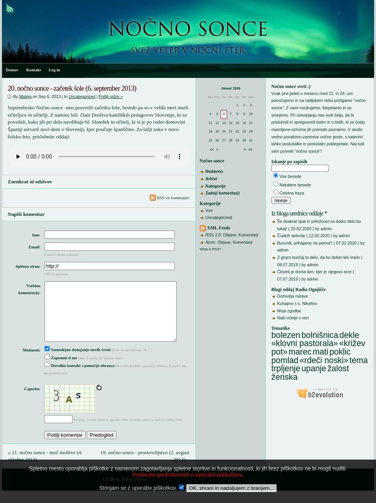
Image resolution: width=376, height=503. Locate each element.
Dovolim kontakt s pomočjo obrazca (80, 378)
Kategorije (215, 186)
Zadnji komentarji (222, 193)
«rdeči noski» (324, 360)
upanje (314, 368)
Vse (208, 210)
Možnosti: (32, 362)
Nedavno (214, 171)
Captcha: (32, 401)
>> (250, 150)
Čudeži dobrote (291, 235)
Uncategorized (218, 217)
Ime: (36, 235)
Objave (229, 235)
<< (212, 150)
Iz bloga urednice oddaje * (299, 213)
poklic (340, 352)
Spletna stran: (28, 266)
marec (299, 352)
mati (320, 352)
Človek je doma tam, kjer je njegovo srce (314, 271)
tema (359, 360)
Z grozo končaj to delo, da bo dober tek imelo (318, 257)
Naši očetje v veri (293, 317)
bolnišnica (320, 335)
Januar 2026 (230, 88)
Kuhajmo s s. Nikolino (297, 303)
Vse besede (290, 176)
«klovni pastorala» (304, 343)
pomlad (284, 360)
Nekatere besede (295, 185)
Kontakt (33, 70)
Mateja (25, 96)
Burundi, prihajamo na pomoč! (304, 243)
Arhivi (211, 178)
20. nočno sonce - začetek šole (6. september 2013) (72, 88)
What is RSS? (210, 249)
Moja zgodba (289, 310)
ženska (284, 377)
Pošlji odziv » (111, 96)
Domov (12, 70)
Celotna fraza (291, 193)
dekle (349, 335)
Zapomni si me (61, 370)
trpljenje (285, 368)
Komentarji (248, 235)
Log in (54, 70)
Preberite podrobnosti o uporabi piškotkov (187, 485)
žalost (338, 368)
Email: (35, 247)
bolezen (285, 335)
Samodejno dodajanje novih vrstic (78, 362)
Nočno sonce (212, 161)
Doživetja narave (292, 296)
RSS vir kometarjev (170, 198)
